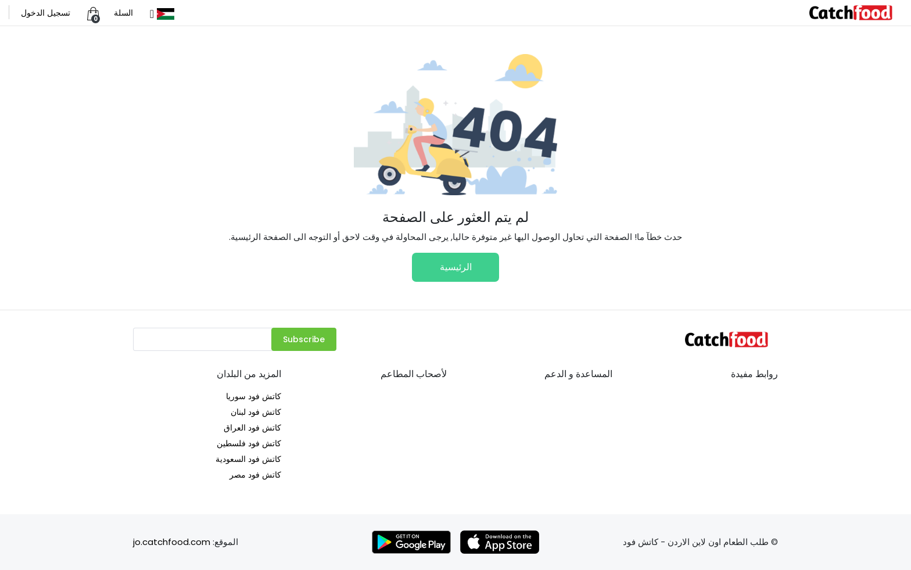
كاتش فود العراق (252, 427)
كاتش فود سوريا (253, 396)
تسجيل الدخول (45, 13)
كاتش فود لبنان (256, 412)
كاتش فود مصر (255, 475)
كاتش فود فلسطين (249, 443)
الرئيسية (456, 267)
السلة (123, 13)
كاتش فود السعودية (248, 459)
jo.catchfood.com (171, 542)
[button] (160, 13)
